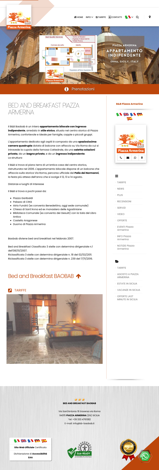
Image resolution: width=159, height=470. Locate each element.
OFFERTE (122, 220)
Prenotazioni (79, 89)
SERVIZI (121, 208)
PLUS (120, 195)
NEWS (120, 189)
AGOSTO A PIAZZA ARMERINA (128, 275)
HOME (78, 17)
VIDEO (121, 214)
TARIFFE (101, 17)
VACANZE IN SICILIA (128, 290)
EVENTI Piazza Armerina (125, 228)
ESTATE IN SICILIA (127, 283)
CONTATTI (115, 17)
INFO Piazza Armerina (124, 237)
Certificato (30, 447)
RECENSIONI (124, 201)
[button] (128, 17)
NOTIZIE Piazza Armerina (125, 247)
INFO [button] (89, 17)
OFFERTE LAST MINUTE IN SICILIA (127, 298)
